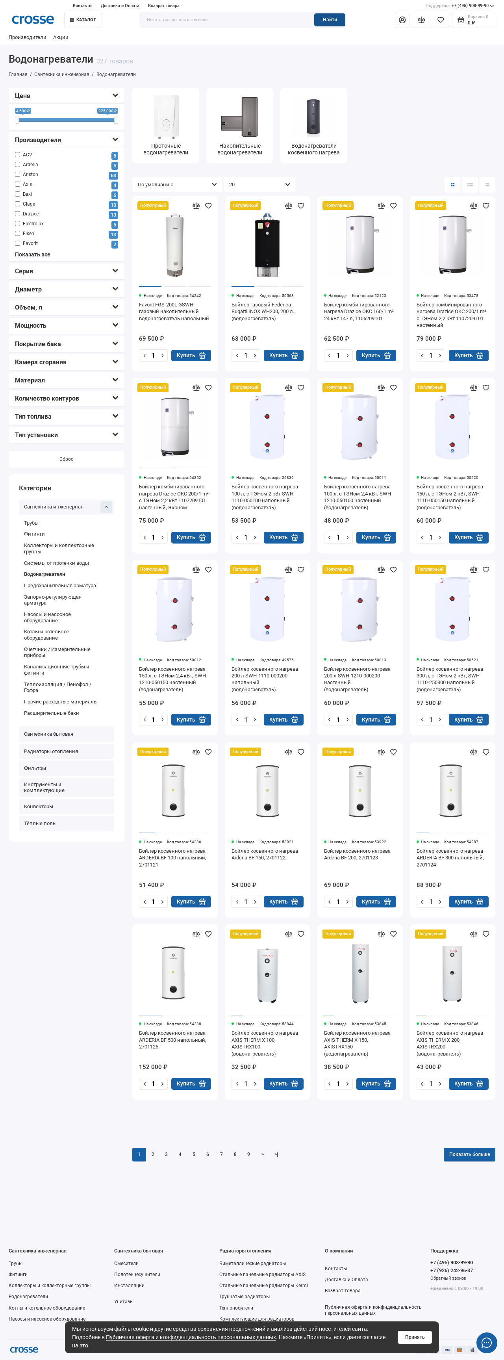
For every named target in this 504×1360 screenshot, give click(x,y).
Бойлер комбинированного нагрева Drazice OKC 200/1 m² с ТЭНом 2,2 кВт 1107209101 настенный (451, 315)
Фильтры (35, 768)
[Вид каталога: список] (470, 185)
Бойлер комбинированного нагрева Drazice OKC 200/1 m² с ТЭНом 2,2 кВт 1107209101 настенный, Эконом (174, 497)
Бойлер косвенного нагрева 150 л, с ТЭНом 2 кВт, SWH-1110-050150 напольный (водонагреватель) (450, 497)
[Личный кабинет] (402, 20)
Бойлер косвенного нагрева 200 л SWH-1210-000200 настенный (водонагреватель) (357, 679)
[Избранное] (440, 20)
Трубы (31, 523)
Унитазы (123, 1301)
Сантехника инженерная (68, 507)
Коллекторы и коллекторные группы (59, 548)
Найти (330, 19)
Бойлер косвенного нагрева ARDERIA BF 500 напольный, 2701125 (172, 1040)
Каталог (83, 19)
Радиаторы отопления (51, 751)
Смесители (126, 1263)
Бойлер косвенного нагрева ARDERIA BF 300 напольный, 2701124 (450, 858)
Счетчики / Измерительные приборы (57, 652)
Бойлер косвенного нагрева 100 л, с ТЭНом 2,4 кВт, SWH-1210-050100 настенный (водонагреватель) (358, 497)
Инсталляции (129, 1285)
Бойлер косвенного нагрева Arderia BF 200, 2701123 (357, 854)
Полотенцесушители (137, 1274)
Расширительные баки (51, 713)
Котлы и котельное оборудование (46, 635)
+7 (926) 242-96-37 (451, 1270)
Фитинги (34, 534)
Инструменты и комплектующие (44, 787)
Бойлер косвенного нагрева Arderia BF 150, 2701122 (265, 854)
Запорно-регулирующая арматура (53, 600)
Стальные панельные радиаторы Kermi (263, 1285)
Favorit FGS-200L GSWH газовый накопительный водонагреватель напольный (174, 311)
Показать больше (469, 1154)
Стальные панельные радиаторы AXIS (262, 1274)
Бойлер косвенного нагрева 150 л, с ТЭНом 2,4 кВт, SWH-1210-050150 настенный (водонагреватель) (173, 679)
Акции (61, 37)
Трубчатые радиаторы (244, 1296)
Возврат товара (164, 5)
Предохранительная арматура (60, 585)
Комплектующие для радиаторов (257, 1319)
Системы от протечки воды (56, 563)
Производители (27, 37)
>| (276, 1154)
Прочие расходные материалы (61, 702)
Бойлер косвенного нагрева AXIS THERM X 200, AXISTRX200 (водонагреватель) (450, 1043)
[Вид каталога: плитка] (452, 185)
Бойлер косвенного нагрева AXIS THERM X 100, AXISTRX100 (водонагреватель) (265, 1043)
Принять (415, 1337)
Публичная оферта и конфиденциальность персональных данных (191, 1337)
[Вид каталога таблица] (487, 185)
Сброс (66, 459)
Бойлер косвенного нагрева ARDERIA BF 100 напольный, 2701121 (172, 858)
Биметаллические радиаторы (252, 1263)
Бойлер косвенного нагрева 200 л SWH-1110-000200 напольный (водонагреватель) (265, 679)
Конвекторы (38, 806)
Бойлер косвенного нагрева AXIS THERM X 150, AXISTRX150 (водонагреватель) (357, 1043)
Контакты (83, 5)
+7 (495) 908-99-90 (460, 6)
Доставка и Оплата (120, 5)
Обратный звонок (448, 1278)
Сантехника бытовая (48, 734)
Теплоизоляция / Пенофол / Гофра (57, 687)
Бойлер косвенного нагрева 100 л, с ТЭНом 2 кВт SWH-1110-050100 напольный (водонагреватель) (265, 497)
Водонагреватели (44, 574)
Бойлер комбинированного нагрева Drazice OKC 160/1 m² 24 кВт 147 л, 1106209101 (359, 311)
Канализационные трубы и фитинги (56, 670)
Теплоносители (236, 1308)
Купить (191, 355)
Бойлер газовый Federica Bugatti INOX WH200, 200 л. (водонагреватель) (263, 311)
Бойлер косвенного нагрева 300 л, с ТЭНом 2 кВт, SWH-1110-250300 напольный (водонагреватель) (450, 679)
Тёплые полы (40, 823)
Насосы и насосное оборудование (47, 617)
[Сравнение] (421, 20)
